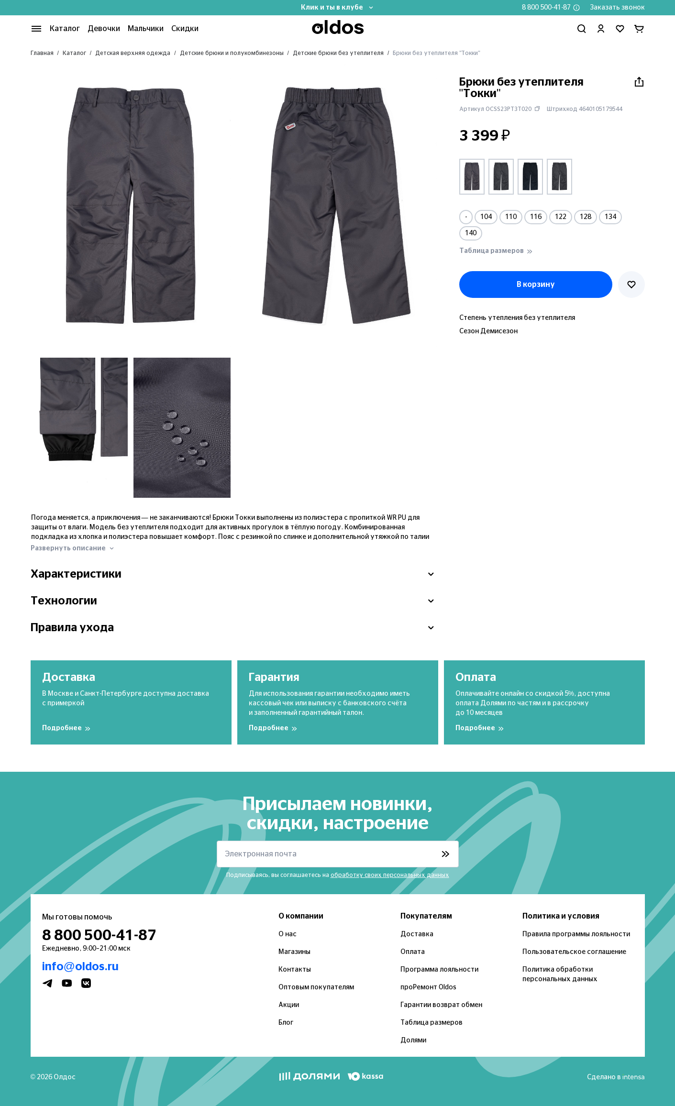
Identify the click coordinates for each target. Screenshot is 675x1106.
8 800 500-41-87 (546, 7)
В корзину (536, 284)
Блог (285, 1022)
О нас (287, 934)
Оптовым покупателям (316, 987)
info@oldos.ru (80, 967)
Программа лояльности (439, 969)
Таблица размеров (431, 1022)
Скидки (185, 29)
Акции (288, 1005)
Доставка (416, 934)
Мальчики (146, 29)
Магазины (294, 952)
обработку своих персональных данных (390, 875)
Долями (413, 1040)
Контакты (294, 969)
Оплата (412, 952)
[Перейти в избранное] (620, 28)
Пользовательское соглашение (574, 952)
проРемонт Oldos (428, 987)
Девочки (104, 29)
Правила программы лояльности (576, 934)
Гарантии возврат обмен (441, 1005)
